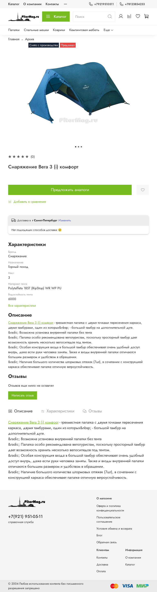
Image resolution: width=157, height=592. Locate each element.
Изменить (64, 220)
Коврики (59, 30)
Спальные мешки (36, 30)
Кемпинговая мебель (84, 30)
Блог (99, 535)
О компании (32, 4)
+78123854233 (132, 4)
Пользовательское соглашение (108, 519)
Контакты (52, 4)
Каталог (13, 4)
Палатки (14, 30)
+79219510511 (101, 4)
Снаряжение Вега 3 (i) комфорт (30, 322)
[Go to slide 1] (75, 146)
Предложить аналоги (70, 190)
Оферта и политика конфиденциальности (110, 508)
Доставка (102, 564)
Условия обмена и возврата (114, 528)
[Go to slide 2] (78, 146)
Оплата (101, 571)
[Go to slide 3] (81, 146)
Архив (29, 39)
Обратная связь (106, 542)
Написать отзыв (23, 395)
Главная (13, 39)
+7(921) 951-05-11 (25, 516)
